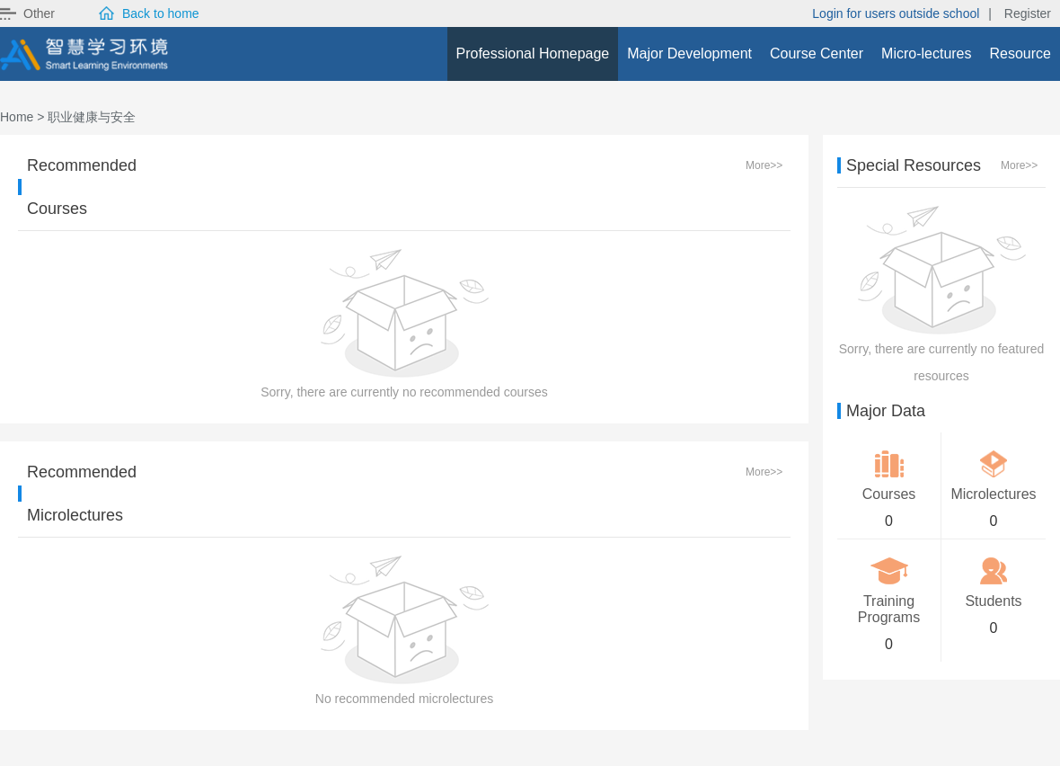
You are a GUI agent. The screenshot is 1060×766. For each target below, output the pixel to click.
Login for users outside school (895, 13)
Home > (22, 117)
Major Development (689, 53)
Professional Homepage (533, 53)
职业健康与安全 (92, 117)
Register (1027, 13)
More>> (764, 165)
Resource (1020, 53)
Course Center (816, 53)
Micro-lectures (926, 53)
